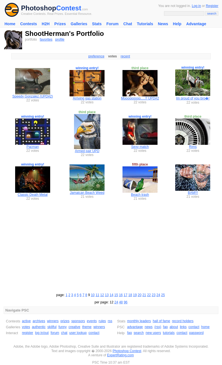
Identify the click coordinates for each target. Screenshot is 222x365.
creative (74, 327)
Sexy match (140, 147)
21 (144, 295)
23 (153, 295)
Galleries (79, 24)
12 (102, 295)
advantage (135, 327)
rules (102, 321)
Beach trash (140, 195)
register (27, 333)
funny (62, 327)
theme (86, 327)
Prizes (60, 24)
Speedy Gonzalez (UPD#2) (32, 96)
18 (130, 295)
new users (153, 333)
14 (111, 295)
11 (97, 295)
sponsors (78, 321)
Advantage (196, 24)
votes (26, 327)
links (183, 327)
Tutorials (145, 24)
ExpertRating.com (120, 355)
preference (96, 56)
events (92, 321)
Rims (192, 147)
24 (158, 295)
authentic (39, 327)
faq (165, 327)
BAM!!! (193, 193)
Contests (28, 24)
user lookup (78, 333)
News (163, 24)
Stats (96, 24)
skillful (52, 327)
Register (212, 6)
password (196, 333)
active (26, 321)
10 (92, 295)
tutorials (169, 333)
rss (110, 321)
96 (125, 302)
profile (59, 39)
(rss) (157, 327)
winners (53, 321)
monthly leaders (139, 321)
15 (116, 295)
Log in (196, 6)
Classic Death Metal (33, 195)
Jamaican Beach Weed (87, 193)
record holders (183, 321)
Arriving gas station (87, 98)
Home (9, 24)
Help (177, 24)
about (174, 327)
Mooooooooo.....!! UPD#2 (140, 98)
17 (125, 295)
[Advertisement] (111, 246)
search (139, 333)
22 (149, 295)
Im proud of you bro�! (192, 98)
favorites (46, 39)
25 (163, 295)
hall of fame (161, 321)
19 (135, 295)
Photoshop (38, 8)
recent (125, 56)
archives (39, 321)
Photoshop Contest (127, 351)
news (148, 327)
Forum (112, 24)
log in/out (42, 333)
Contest (68, 8)
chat (64, 333)
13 (106, 295)
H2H (46, 24)
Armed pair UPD (87, 151)
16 (120, 295)
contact (94, 333)
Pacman (32, 147)
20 (139, 295)
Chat (127, 24)
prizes (65, 321)
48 (121, 302)
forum (54, 333)
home (205, 327)
